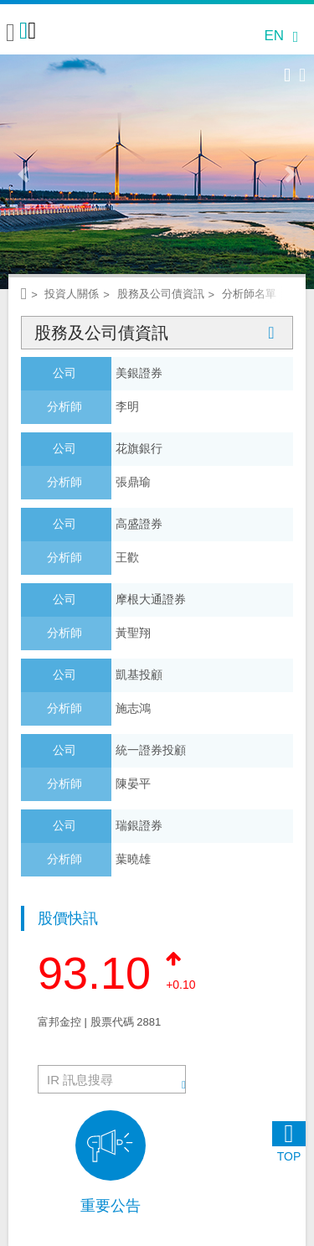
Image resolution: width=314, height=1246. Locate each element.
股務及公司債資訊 (157, 332)
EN (274, 36)
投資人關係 (71, 293)
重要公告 (110, 1205)
